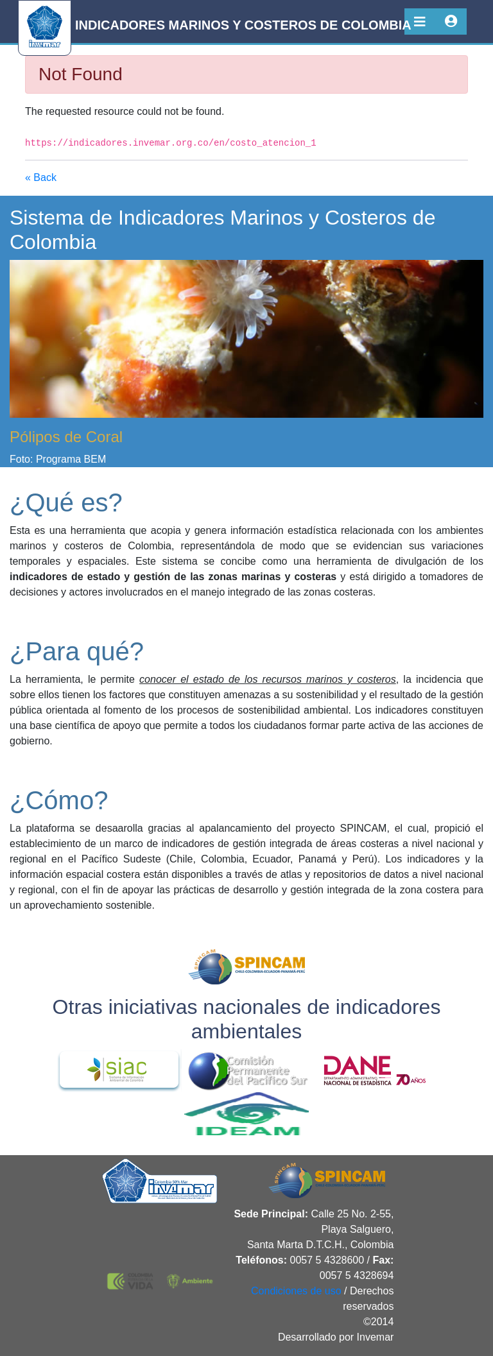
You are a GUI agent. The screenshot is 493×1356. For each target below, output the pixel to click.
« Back (40, 177)
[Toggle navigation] (419, 21)
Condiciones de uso (296, 1290)
